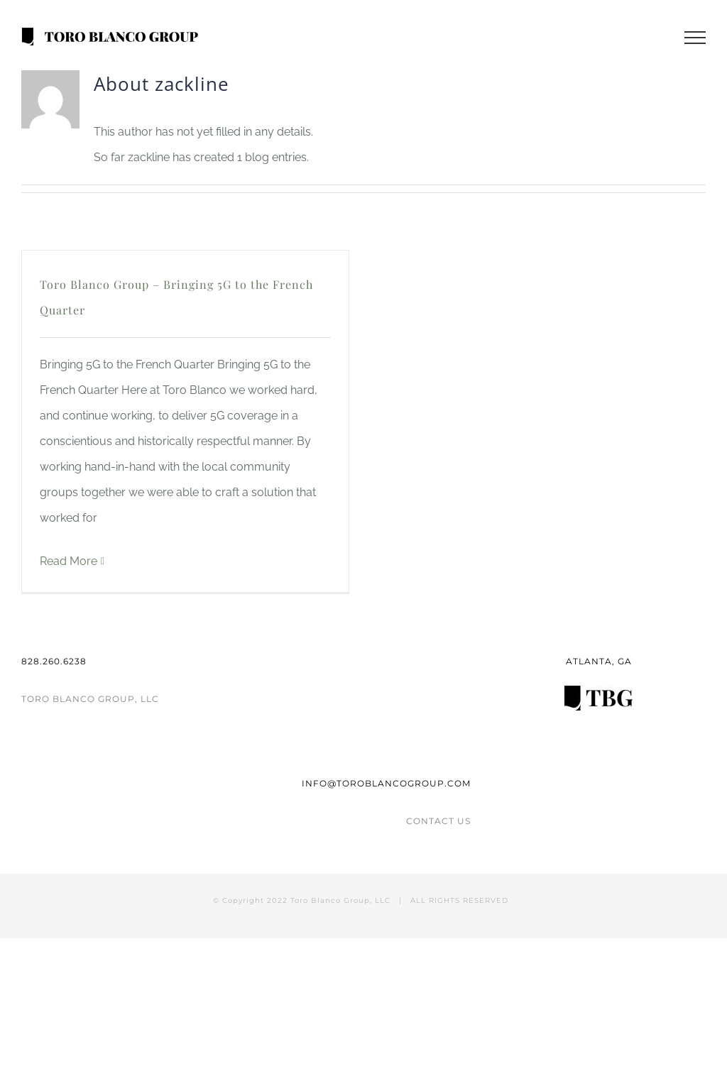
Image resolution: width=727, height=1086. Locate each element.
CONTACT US (438, 821)
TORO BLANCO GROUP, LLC (90, 698)
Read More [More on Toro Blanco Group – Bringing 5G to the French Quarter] (68, 561)
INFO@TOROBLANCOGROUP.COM (386, 783)
